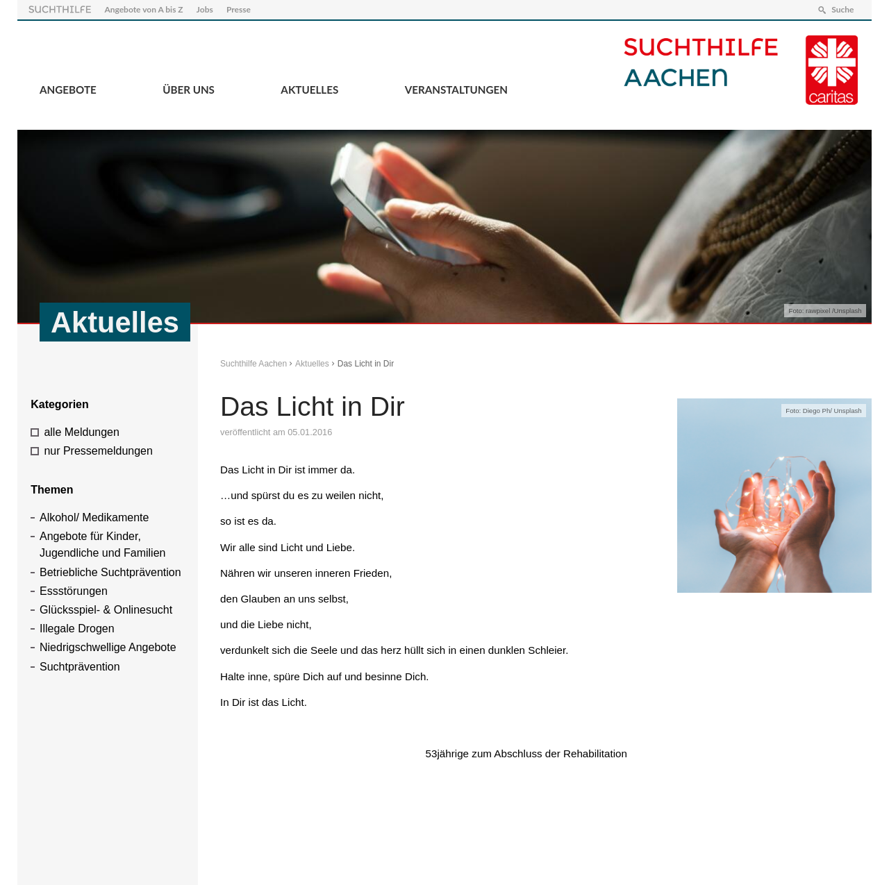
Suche (842, 9)
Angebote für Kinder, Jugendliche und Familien (102, 544)
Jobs (205, 9)
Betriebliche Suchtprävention (110, 572)
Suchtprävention (80, 667)
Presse (238, 9)
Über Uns (189, 89)
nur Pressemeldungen (98, 451)
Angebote (68, 89)
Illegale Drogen (77, 628)
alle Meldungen (81, 432)
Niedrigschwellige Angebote (108, 647)
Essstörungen (74, 591)
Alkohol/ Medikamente (94, 517)
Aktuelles (309, 89)
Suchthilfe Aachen (253, 364)
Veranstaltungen (456, 89)
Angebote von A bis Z (143, 9)
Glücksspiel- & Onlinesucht (106, 610)
